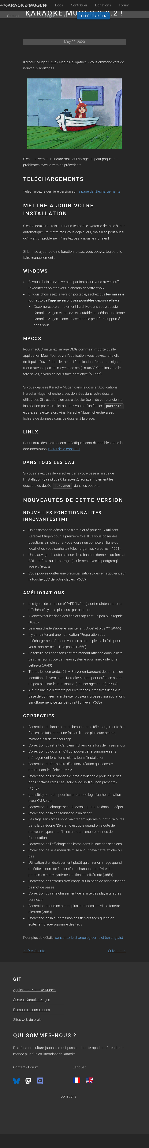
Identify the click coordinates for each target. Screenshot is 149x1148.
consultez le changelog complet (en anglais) (89, 938)
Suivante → (117, 951)
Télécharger (94, 16)
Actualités (7, 5)
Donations (103, 5)
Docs (59, 5)
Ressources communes (31, 1010)
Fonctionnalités (35, 5)
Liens (31, 16)
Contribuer (79, 5)
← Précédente (34, 951)
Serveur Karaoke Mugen (31, 1000)
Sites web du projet (28, 1020)
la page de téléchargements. (99, 191)
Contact (13, 16)
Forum (124, 5)
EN (66, 16)
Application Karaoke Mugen (34, 990)
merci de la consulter (64, 449)
